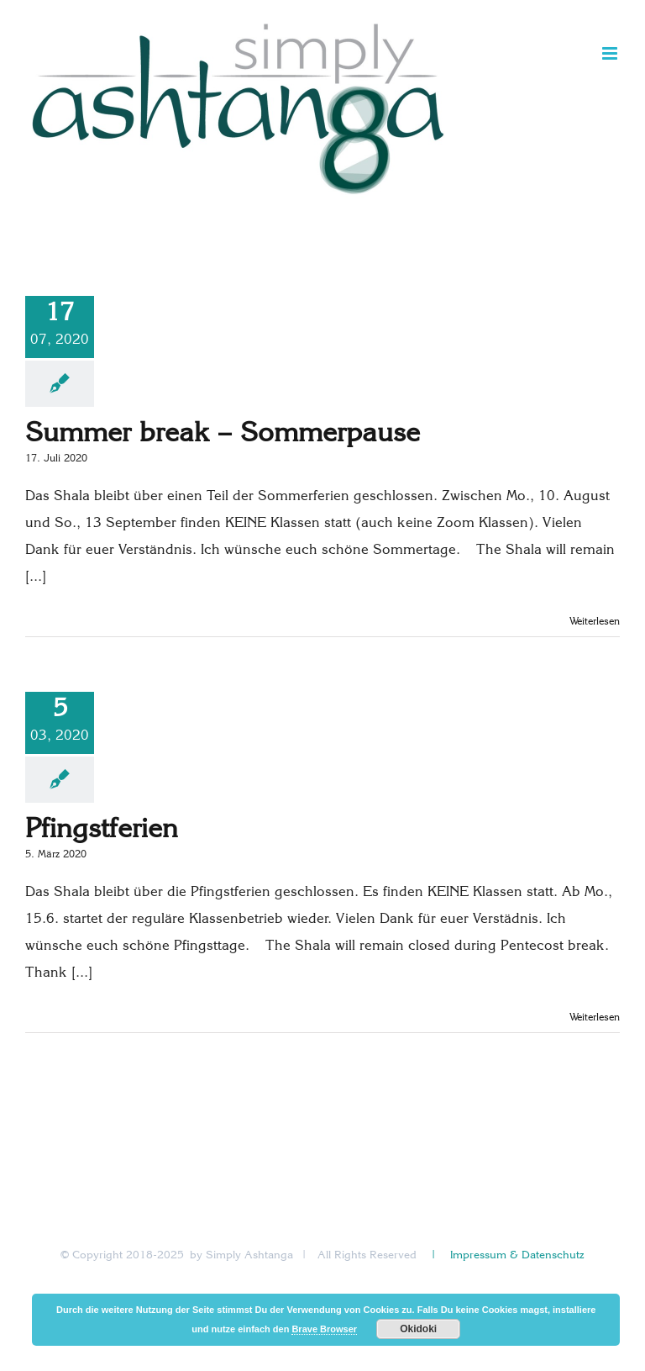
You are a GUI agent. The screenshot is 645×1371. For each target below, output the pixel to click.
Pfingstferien (101, 830)
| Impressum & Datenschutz (506, 1255)
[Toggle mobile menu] (611, 53)
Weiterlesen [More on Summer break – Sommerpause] (594, 622)
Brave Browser (324, 1329)
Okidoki (418, 1329)
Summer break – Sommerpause (222, 434)
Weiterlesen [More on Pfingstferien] (594, 1018)
